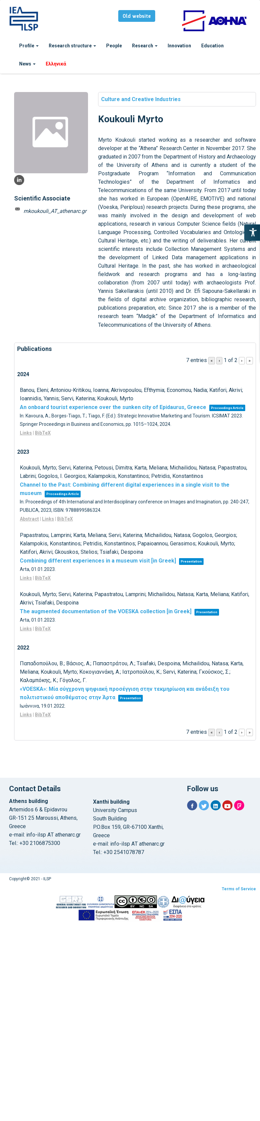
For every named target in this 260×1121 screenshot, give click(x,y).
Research (145, 45)
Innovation (179, 45)
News (27, 63)
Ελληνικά (56, 63)
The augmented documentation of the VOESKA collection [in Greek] (105, 611)
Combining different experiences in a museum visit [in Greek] (98, 560)
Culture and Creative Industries (141, 99)
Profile (29, 45)
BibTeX (43, 433)
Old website (137, 16)
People (114, 45)
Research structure (72, 45)
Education (212, 45)
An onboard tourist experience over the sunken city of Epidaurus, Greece (113, 407)
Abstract (29, 519)
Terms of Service (239, 889)
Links (26, 433)
